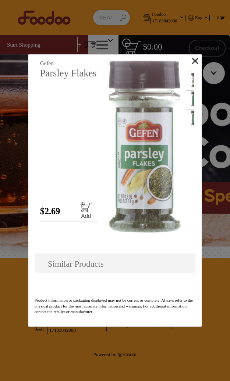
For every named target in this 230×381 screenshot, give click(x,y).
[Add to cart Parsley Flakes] (86, 210)
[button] (145, 147)
